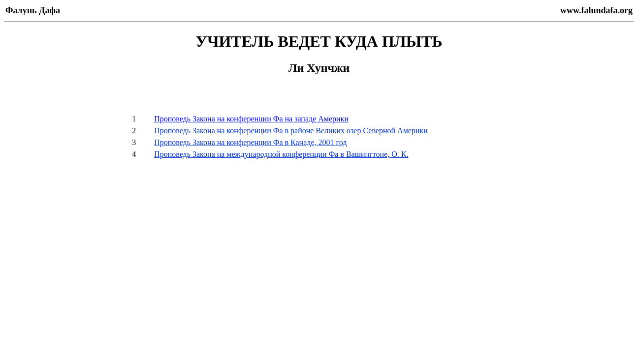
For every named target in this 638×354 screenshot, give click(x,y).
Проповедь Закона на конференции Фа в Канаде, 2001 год (250, 142)
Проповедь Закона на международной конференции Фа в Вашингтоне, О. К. (281, 154)
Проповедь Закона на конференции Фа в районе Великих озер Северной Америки (291, 130)
